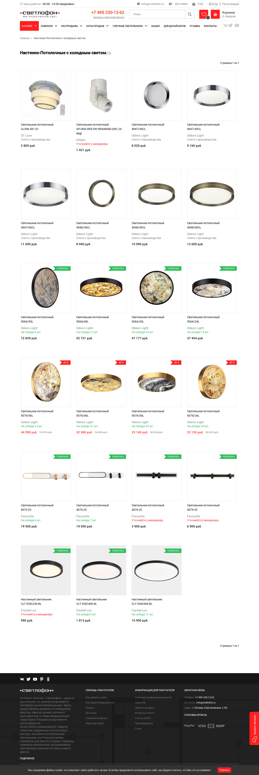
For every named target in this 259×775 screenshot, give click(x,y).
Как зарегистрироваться (100, 702)
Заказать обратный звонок (108, 17)
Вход (213, 4)
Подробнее (27, 758)
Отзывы (195, 26)
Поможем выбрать (96, 718)
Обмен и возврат (144, 707)
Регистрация (230, 4)
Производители (144, 723)
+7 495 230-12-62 (107, 12)
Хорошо (224, 769)
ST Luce (26, 135)
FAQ (197, 4)
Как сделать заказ (96, 697)
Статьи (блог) (143, 718)
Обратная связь (95, 723)
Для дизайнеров (175, 26)
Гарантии (140, 702)
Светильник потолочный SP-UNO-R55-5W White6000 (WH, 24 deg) (99, 129)
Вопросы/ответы (144, 712)
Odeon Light (140, 135)
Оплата (90, 707)
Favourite (27, 516)
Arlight (80, 140)
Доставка (178, 4)
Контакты (210, 26)
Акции (155, 26)
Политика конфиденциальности (153, 697)
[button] (254, 728)
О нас (138, 728)
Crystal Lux (28, 610)
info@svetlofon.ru (152, 4)
